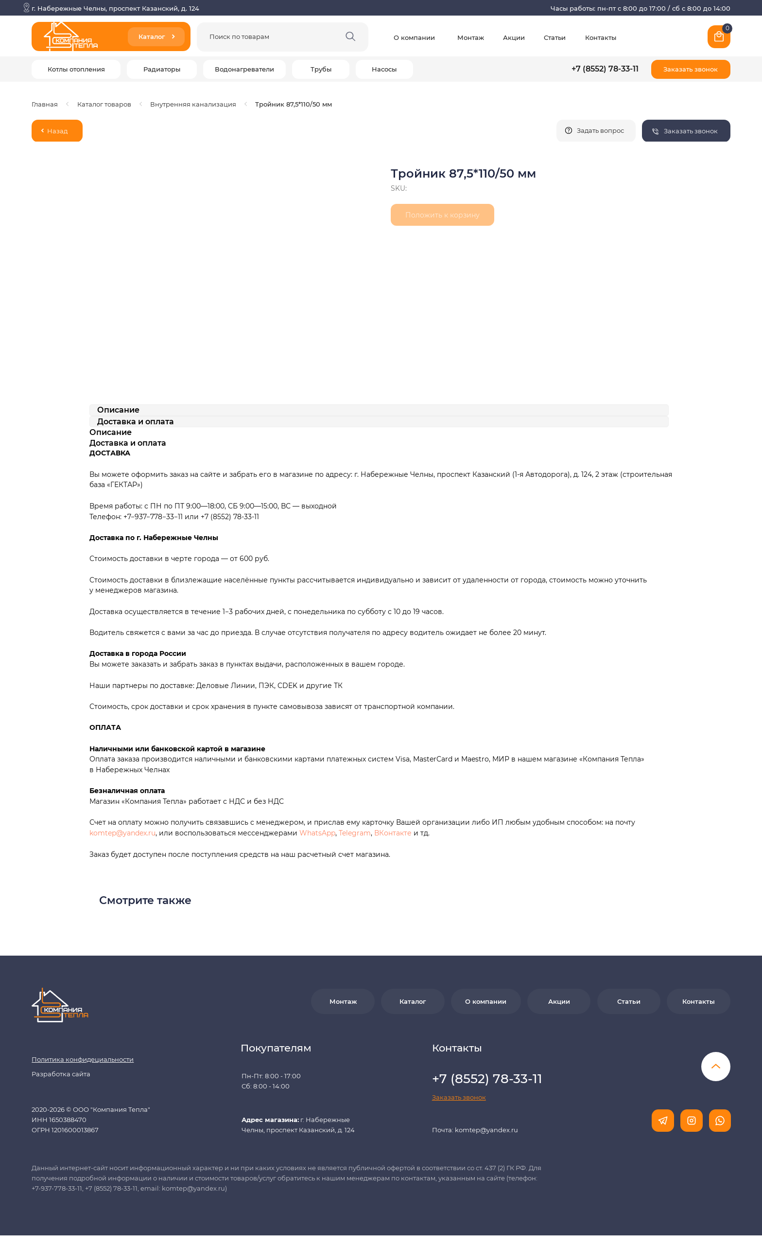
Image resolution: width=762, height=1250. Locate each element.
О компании (414, 37)
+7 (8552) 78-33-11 (605, 68)
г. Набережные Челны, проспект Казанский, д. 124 (115, 8)
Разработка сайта (61, 1074)
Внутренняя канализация (193, 104)
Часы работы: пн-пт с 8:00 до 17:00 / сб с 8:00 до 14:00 (640, 8)
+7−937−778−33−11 (153, 516)
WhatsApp (317, 833)
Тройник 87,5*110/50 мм (293, 104)
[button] (690, 69)
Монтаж (470, 37)
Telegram (355, 833)
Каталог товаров (104, 104)
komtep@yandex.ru (122, 833)
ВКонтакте (394, 833)
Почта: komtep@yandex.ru (475, 1130)
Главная (45, 104)
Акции (514, 37)
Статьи (555, 37)
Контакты (600, 37)
